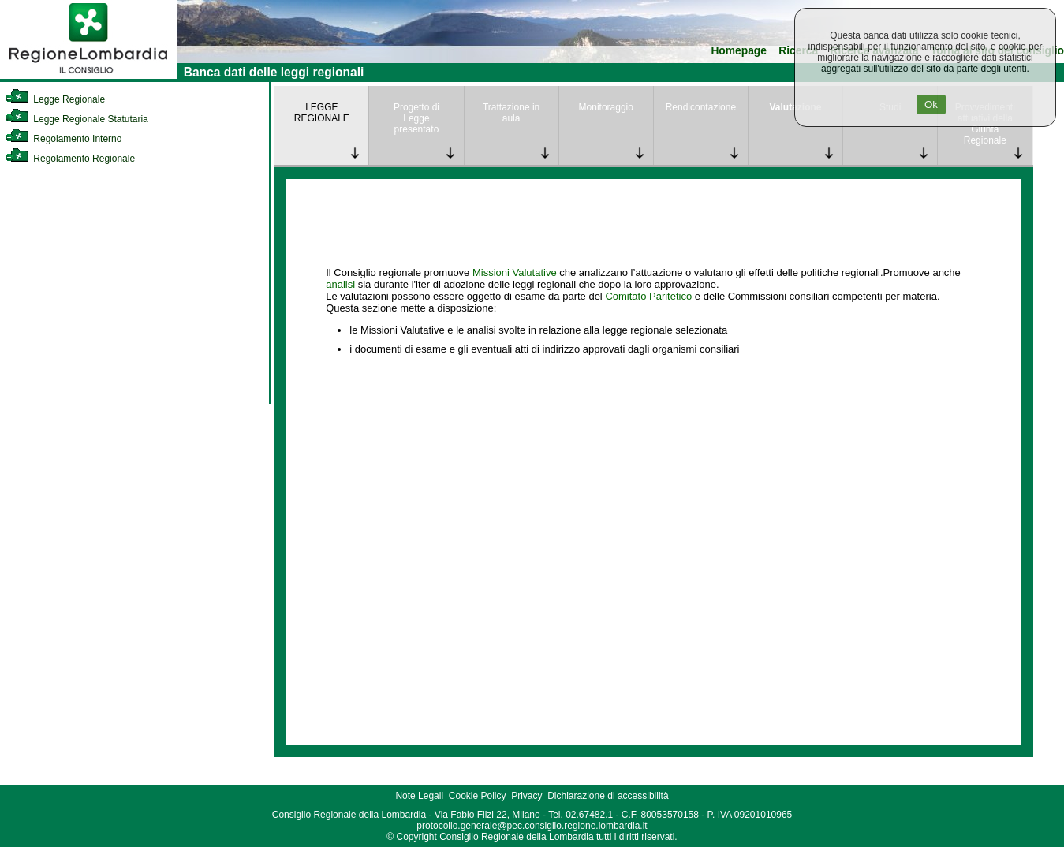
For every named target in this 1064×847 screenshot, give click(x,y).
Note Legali (419, 795)
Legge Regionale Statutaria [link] (76, 119)
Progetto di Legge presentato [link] (416, 118)
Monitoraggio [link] (606, 107)
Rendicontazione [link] (701, 107)
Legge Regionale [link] (55, 99)
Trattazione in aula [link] (511, 113)
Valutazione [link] (796, 107)
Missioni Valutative (514, 272)
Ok (931, 104)
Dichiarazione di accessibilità (607, 795)
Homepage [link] (739, 51)
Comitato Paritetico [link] (648, 296)
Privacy (526, 795)
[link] (88, 75)
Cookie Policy (477, 795)
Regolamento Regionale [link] (70, 158)
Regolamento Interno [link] (63, 138)
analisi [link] (340, 284)
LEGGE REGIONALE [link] (321, 113)
